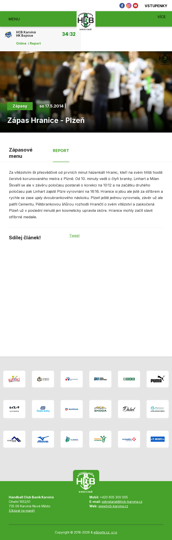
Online (21, 43)
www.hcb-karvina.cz (113, 506)
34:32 (68, 34)
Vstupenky (153, 5)
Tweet (74, 235)
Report (35, 43)
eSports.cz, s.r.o (105, 532)
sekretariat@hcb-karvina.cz (122, 502)
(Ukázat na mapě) (22, 510)
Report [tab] (61, 150)
